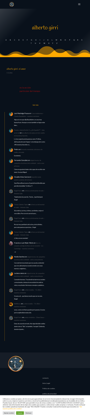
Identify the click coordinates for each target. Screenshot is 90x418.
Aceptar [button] (20, 413)
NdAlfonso (17, 304)
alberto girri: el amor (16, 69)
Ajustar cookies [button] (9, 413)
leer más (35, 105)
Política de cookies (48, 388)
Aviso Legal (46, 383)
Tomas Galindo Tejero (21, 232)
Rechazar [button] (28, 413)
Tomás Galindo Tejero (21, 204)
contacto (45, 378)
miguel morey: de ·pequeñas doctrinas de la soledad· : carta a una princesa (29, 163)
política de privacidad (49, 394)
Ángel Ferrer (18, 191)
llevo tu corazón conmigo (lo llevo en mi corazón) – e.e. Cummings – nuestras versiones (28, 245)
